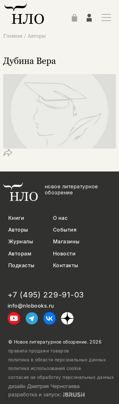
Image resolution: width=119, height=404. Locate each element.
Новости (64, 254)
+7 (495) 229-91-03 (46, 294)
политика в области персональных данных (57, 359)
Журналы (20, 242)
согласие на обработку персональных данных (61, 377)
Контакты (65, 265)
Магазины (66, 242)
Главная (13, 35)
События (64, 230)
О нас (60, 218)
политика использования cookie (44, 368)
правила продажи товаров (38, 350)
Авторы (37, 35)
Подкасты (21, 265)
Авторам (19, 254)
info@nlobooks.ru (31, 306)
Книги (16, 218)
